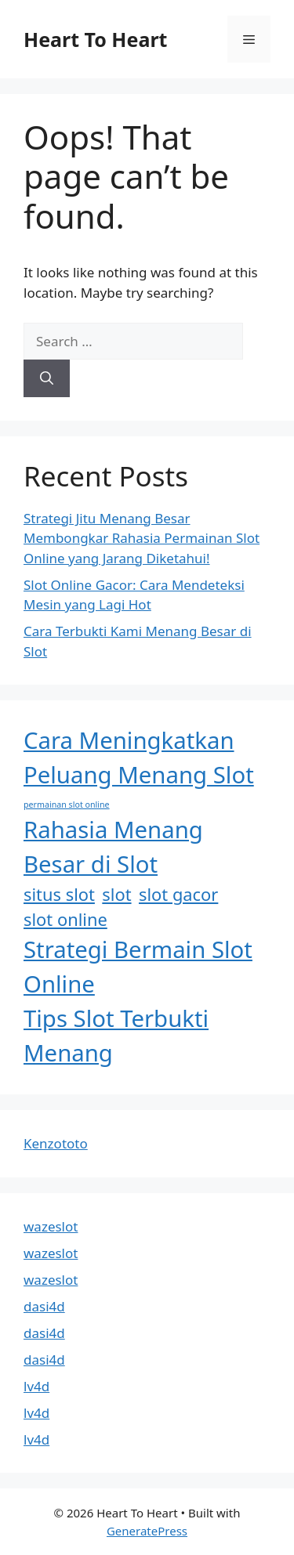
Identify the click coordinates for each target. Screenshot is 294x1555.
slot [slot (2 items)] (116, 894)
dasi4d (44, 1306)
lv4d (36, 1386)
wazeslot (51, 1226)
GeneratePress (147, 1531)
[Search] (47, 378)
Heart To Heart (95, 39)
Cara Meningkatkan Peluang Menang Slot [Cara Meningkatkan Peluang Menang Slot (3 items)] (139, 757)
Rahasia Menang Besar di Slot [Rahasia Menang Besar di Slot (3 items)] (113, 847)
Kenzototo (56, 1143)
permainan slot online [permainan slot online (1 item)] (67, 804)
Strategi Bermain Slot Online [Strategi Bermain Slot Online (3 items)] (138, 967)
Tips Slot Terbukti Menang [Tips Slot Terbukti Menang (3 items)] (116, 1036)
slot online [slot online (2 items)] (65, 919)
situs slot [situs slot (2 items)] (59, 894)
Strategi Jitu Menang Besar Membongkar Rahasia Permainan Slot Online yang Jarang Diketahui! (142, 538)
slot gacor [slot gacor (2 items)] (178, 894)
